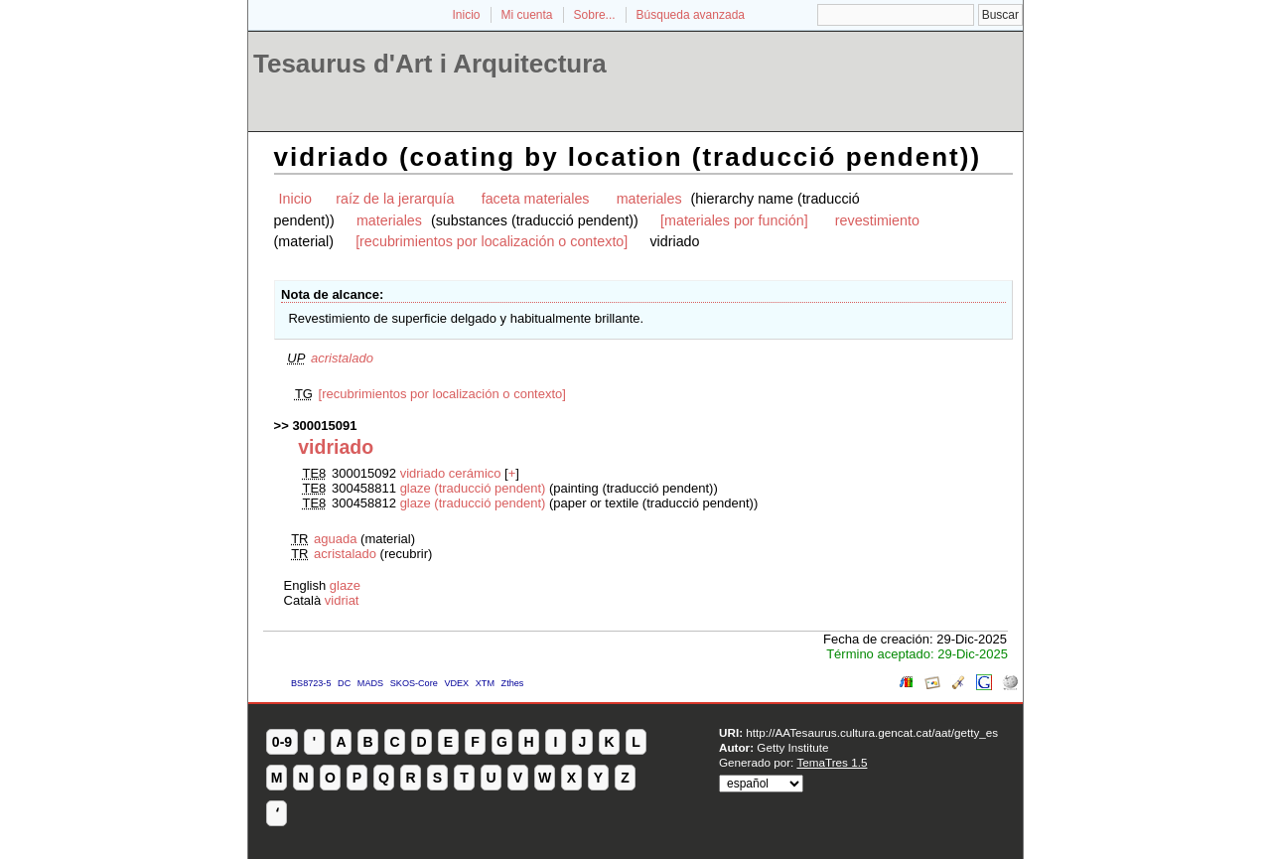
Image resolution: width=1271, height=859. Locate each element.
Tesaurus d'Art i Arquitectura (430, 63)
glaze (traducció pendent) (473, 488)
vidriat (342, 600)
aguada (335, 538)
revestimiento (877, 220)
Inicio (466, 15)
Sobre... (595, 15)
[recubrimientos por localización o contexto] (491, 241)
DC (344, 683)
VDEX (456, 683)
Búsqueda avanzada (690, 15)
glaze (345, 585)
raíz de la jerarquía (395, 199)
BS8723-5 (311, 683)
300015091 (324, 425)
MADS (370, 683)
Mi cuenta (527, 15)
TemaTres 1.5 (831, 762)
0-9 (282, 742)
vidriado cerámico (450, 473)
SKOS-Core (414, 683)
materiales (649, 199)
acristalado (342, 358)
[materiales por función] (734, 220)
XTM (485, 683)
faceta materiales (536, 199)
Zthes (512, 683)
